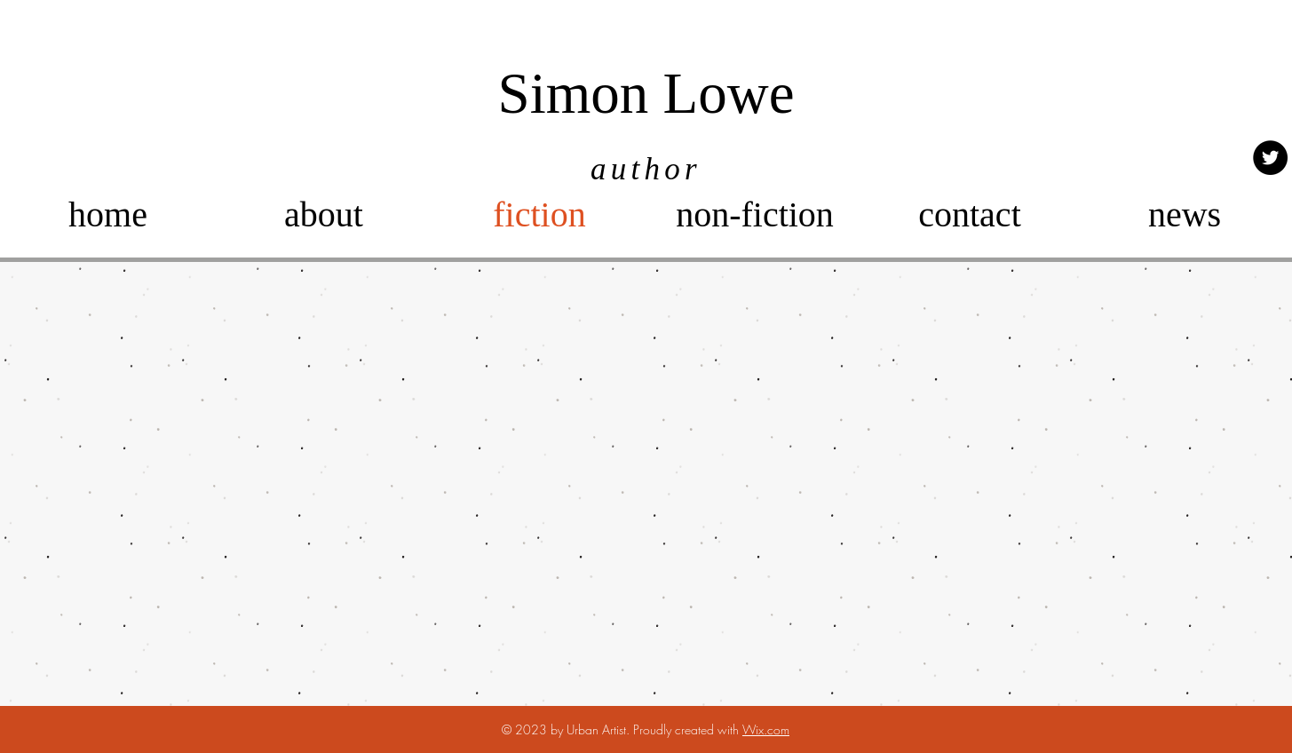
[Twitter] (1270, 157)
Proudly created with (687, 729)
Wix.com (765, 729)
